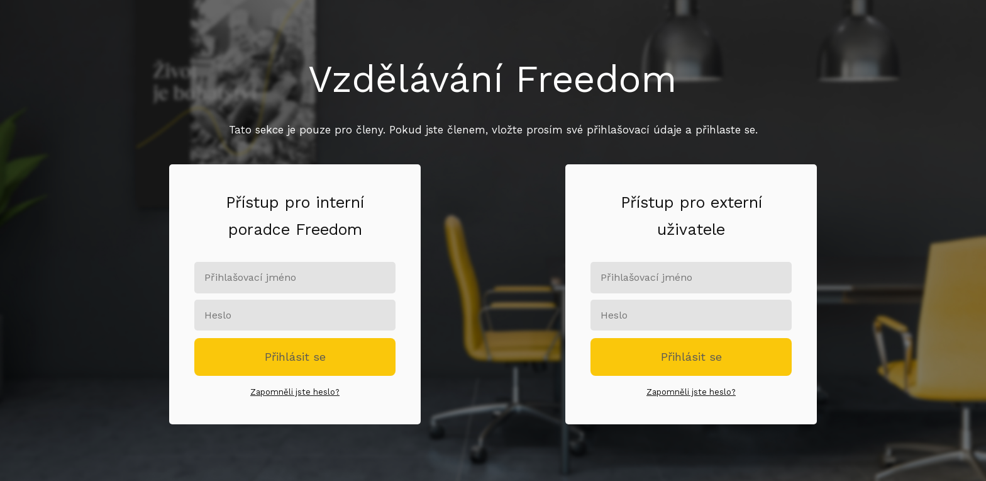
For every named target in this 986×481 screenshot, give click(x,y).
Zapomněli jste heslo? (295, 392)
